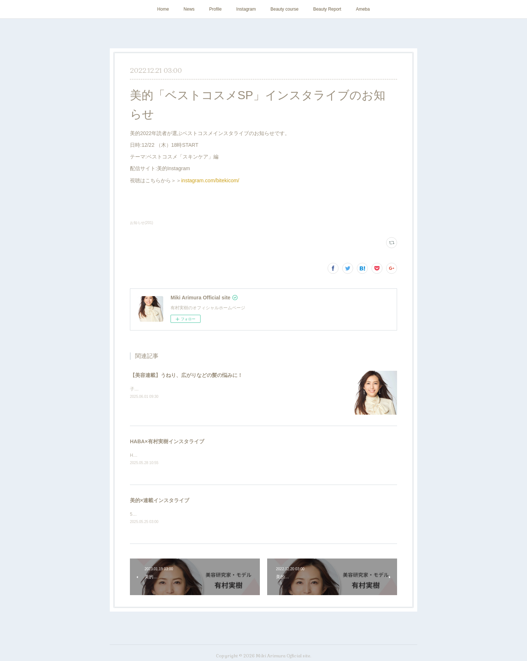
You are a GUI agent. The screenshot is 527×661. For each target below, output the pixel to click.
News (189, 9)
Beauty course (284, 9)
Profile (215, 9)
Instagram (246, 9)
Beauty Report (327, 9)
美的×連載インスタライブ (159, 501)
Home (163, 9)
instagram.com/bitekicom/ (210, 180)
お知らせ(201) (141, 223)
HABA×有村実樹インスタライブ (167, 441)
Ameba (363, 9)
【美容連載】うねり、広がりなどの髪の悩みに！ (186, 375)
